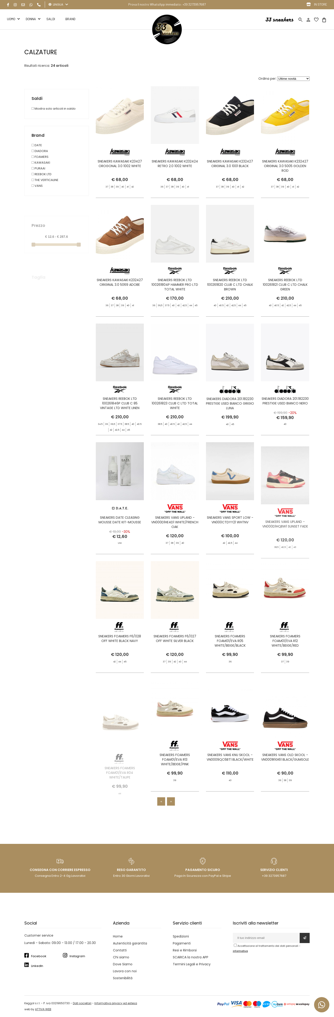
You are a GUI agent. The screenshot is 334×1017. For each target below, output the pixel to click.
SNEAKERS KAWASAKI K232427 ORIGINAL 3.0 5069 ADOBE (120, 292)
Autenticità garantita (130, 943)
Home (118, 936)
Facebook (38, 956)
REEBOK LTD (41, 174)
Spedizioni (181, 936)
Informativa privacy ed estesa (115, 1003)
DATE (37, 145)
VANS (37, 186)
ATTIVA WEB (43, 1009)
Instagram (77, 956)
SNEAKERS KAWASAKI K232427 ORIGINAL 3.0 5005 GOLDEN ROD (285, 166)
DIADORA (40, 151)
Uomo (11, 19)
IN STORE (320, 4)
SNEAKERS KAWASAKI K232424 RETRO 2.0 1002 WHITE (175, 163)
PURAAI (38, 168)
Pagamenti (182, 943)
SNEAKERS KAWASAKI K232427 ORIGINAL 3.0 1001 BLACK (230, 163)
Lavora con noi (125, 971)
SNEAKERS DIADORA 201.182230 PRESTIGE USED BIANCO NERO (285, 411)
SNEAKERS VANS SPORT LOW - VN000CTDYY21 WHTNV (230, 529)
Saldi (50, 19)
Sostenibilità (122, 978)
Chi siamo (121, 957)
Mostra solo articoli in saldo (54, 108)
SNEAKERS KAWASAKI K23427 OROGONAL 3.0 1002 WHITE (120, 163)
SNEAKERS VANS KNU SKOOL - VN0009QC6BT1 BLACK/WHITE (230, 767)
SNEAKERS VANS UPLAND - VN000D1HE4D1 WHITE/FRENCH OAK (174, 532)
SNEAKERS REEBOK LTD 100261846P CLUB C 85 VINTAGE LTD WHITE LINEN (119, 413)
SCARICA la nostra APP (190, 957)
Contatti (120, 950)
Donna (31, 19)
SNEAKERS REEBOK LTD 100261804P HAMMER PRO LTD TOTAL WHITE (174, 304)
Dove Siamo (122, 964)
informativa (240, 951)
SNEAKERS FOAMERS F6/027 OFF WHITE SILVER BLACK (175, 648)
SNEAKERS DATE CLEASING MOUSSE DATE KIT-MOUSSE (120, 529)
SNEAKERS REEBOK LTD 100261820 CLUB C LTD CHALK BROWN (230, 295)
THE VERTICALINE (45, 180)
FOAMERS (40, 157)
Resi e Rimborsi (185, 950)
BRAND (70, 19)
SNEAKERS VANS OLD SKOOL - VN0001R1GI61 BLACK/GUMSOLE (285, 767)
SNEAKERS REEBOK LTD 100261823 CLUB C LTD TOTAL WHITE (175, 413)
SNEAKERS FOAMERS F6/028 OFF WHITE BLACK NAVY (119, 648)
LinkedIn (37, 966)
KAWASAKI (41, 162)
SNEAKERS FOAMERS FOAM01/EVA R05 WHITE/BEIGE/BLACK (230, 651)
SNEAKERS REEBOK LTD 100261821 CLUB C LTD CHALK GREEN (285, 295)
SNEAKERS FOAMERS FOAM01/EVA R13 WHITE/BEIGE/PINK (175, 769)
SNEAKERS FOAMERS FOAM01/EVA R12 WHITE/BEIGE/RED (285, 651)
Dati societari (82, 1003)
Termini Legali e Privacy (192, 964)
